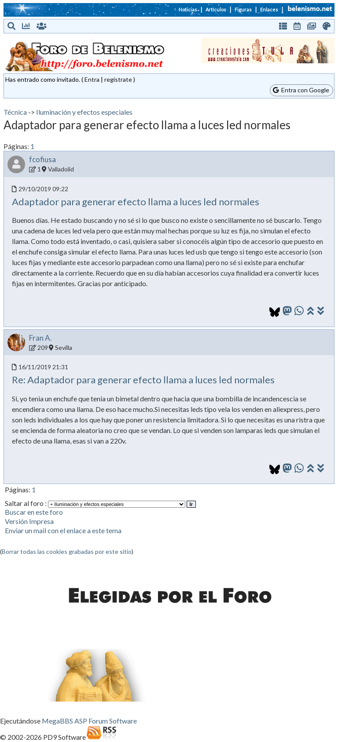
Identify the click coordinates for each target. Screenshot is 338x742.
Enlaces (269, 9)
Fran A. (40, 337)
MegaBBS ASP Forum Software (89, 721)
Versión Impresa (29, 521)
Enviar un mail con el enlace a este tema (63, 530)
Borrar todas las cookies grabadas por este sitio (67, 551)
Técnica (15, 112)
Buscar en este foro (34, 512)
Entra (91, 79)
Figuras (243, 9)
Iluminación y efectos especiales (84, 112)
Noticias (188, 9)
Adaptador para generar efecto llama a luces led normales (135, 201)
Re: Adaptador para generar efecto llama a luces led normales (143, 380)
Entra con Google (301, 90)
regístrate (118, 79)
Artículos (216, 9)
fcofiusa (42, 159)
